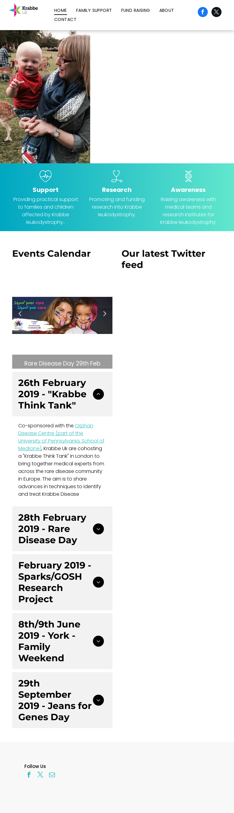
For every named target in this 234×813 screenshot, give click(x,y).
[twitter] (216, 13)
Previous (19, 317)
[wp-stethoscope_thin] (116, 182)
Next (105, 317)
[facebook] (203, 13)
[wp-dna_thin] (188, 182)
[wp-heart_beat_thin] (45, 182)
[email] (52, 775)
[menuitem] (61, 10)
